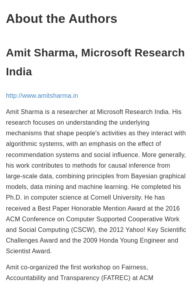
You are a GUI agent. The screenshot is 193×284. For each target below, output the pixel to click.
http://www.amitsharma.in (42, 95)
